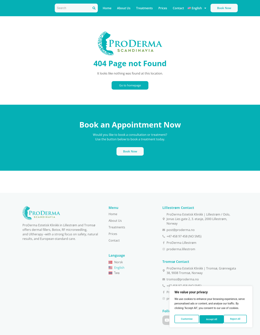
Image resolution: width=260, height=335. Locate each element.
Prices (162, 8)
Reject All (211, 319)
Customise (186, 319)
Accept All (236, 319)
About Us (123, 8)
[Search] (94, 8)
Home (107, 8)
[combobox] (72, 8)
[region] (210, 307)
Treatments (144, 8)
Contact (178, 8)
